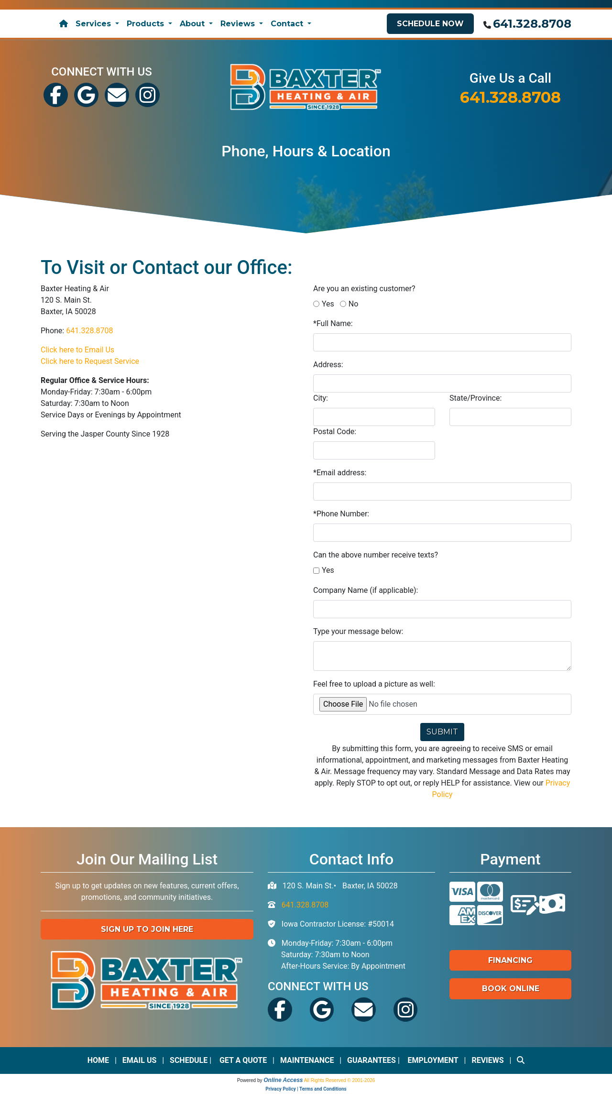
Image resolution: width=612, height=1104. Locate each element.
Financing (510, 960)
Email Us (139, 1060)
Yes (328, 303)
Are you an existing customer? (364, 288)
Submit (442, 731)
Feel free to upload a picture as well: (374, 684)
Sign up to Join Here (147, 929)
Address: (328, 364)
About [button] (193, 23)
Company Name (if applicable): (365, 590)
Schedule (189, 1060)
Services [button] (94, 23)
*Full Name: (333, 323)
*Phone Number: (341, 513)
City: (320, 398)
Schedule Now (430, 23)
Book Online (510, 988)
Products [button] (146, 23)
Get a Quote (243, 1060)
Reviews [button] (238, 23)
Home (98, 1060)
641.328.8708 (532, 24)
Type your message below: (358, 631)
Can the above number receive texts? (375, 554)
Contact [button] (288, 23)
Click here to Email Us (77, 349)
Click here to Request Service (90, 361)
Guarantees (371, 1060)
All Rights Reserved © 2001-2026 (339, 1080)
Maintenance (307, 1060)
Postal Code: (334, 431)
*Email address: (339, 472)
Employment (433, 1060)
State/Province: (475, 398)
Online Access (283, 1080)
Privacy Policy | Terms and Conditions (305, 1089)
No (354, 303)
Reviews (487, 1060)
